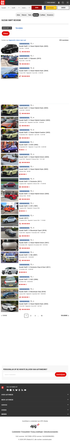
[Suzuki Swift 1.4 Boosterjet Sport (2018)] (35, 233)
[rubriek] (26, 8)
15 (41, 316)
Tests (29, 15)
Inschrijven (60, 374)
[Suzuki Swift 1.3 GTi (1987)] (35, 208)
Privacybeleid (25, 431)
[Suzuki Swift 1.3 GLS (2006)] (35, 282)
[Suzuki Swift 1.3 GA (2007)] (35, 257)
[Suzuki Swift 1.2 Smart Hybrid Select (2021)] (35, 245)
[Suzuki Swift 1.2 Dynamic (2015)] (35, 61)
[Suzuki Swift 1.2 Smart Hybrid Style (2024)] (35, 73)
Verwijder (19, 28)
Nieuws (24, 15)
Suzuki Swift (6, 28)
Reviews (35, 15)
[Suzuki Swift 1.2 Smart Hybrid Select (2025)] (35, 159)
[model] (16, 8)
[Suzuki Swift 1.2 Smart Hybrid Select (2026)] (35, 196)
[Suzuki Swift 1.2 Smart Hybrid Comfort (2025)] (35, 122)
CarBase (42, 15)
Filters (5, 33)
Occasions (50, 15)
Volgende (64, 315)
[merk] (6, 8)
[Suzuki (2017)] (35, 220)
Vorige (5, 315)
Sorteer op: (5, 40)
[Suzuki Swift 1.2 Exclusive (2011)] (35, 184)
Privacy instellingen (37, 431)
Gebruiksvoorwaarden (51, 431)
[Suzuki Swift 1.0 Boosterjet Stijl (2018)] (35, 294)
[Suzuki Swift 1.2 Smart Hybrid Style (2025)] (35, 48)
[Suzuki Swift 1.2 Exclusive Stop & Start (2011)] (35, 269)
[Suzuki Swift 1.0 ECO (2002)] (35, 147)
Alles (18, 15)
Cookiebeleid (16, 431)
